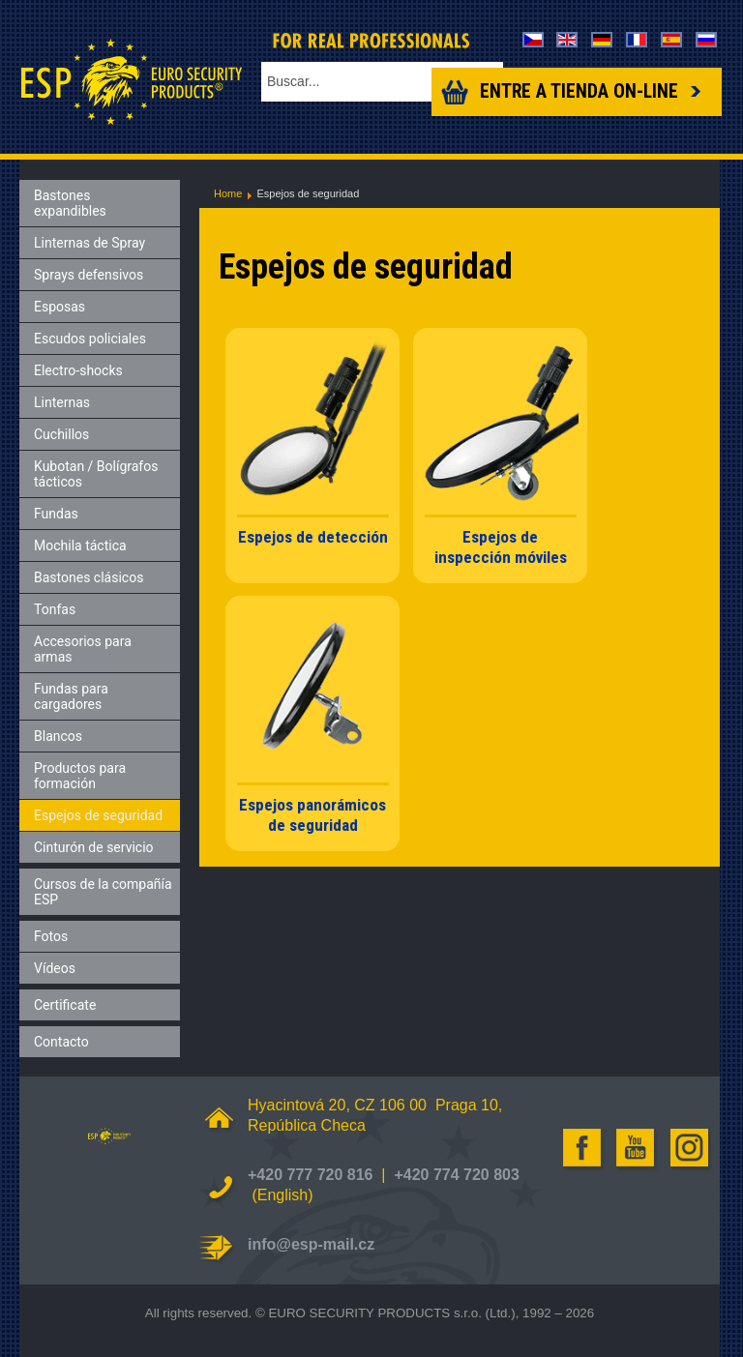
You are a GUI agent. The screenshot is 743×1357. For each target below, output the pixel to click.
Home (228, 193)
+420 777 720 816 (310, 1174)
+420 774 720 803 (456, 1174)
